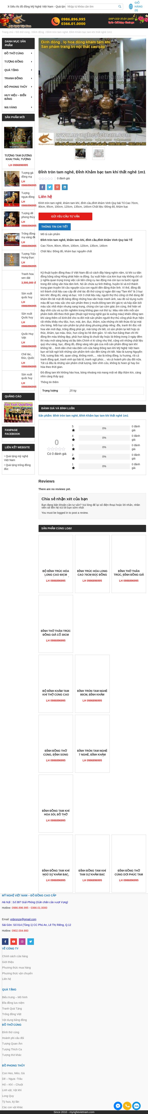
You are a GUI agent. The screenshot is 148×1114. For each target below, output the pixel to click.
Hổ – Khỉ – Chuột (12, 1084)
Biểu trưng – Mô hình (14, 997)
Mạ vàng (10, 107)
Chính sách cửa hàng (15, 956)
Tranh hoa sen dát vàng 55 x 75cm (27, 276)
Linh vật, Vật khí (12, 1090)
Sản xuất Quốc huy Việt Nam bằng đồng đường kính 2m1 (28, 316)
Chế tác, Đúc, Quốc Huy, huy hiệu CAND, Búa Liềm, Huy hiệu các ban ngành (28, 356)
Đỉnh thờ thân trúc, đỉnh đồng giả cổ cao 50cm (129, 573)
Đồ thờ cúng (14, 53)
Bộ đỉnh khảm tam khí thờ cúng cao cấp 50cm (55, 693)
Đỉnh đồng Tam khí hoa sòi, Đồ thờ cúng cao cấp (56, 813)
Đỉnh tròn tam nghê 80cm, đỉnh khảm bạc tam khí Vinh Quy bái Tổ (92, 693)
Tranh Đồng (13, 78)
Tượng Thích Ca (12, 1049)
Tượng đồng (13, 61)
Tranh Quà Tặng (12, 1008)
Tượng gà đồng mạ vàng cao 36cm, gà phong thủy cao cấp (28, 175)
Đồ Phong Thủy (15, 86)
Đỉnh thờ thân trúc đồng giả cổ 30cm (56, 632)
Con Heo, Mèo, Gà (13, 1073)
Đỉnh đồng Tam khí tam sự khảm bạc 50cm (92, 873)
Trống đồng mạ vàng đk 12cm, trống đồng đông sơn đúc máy (28, 236)
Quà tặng (11, 70)
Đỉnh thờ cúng (10, 1032)
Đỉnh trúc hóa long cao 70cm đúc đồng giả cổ (92, 573)
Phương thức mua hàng (16, 967)
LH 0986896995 (18, 165)
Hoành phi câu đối (13, 1038)
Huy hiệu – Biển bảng (15, 97)
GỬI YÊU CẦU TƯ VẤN (65, 216)
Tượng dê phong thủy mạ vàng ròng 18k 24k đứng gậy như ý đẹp (28, 215)
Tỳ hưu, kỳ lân (10, 1101)
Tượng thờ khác (11, 1054)
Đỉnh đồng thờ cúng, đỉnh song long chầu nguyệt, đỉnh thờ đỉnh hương (56, 753)
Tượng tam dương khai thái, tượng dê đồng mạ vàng (18, 157)
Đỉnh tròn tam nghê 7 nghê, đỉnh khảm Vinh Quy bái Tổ (92, 753)
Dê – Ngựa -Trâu (12, 1078)
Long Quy (8, 1095)
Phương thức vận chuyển (17, 973)
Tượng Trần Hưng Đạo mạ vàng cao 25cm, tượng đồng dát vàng (28, 256)
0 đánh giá (63, 178)
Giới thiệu (8, 962)
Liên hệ (6, 978)
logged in (62, 512)
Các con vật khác (12, 1107)
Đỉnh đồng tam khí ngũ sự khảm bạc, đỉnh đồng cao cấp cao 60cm (55, 873)
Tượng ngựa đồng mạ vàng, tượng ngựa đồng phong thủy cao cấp (28, 195)
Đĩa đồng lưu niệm (13, 1002)
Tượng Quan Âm (12, 1043)
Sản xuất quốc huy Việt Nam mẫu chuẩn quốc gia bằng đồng (28, 295)
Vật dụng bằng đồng (14, 1019)
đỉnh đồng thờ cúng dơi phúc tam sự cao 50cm (129, 873)
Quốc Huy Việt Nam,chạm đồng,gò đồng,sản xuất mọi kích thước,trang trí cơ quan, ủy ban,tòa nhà (28, 336)
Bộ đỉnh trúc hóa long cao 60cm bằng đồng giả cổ (55, 573)
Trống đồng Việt (11, 1014)
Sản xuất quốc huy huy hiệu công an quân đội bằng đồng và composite (27, 376)
